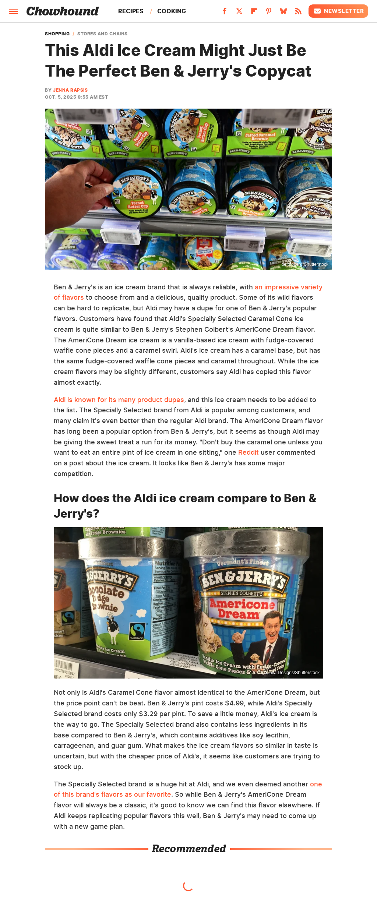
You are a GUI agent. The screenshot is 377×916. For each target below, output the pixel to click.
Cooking (171, 11)
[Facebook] (224, 13)
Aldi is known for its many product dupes (119, 400)
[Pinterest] (268, 13)
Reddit (248, 452)
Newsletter (338, 11)
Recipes (131, 11)
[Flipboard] (254, 13)
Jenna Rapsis (70, 90)
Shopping (57, 34)
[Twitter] (239, 13)
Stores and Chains (102, 34)
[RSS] (298, 13)
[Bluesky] (283, 13)
